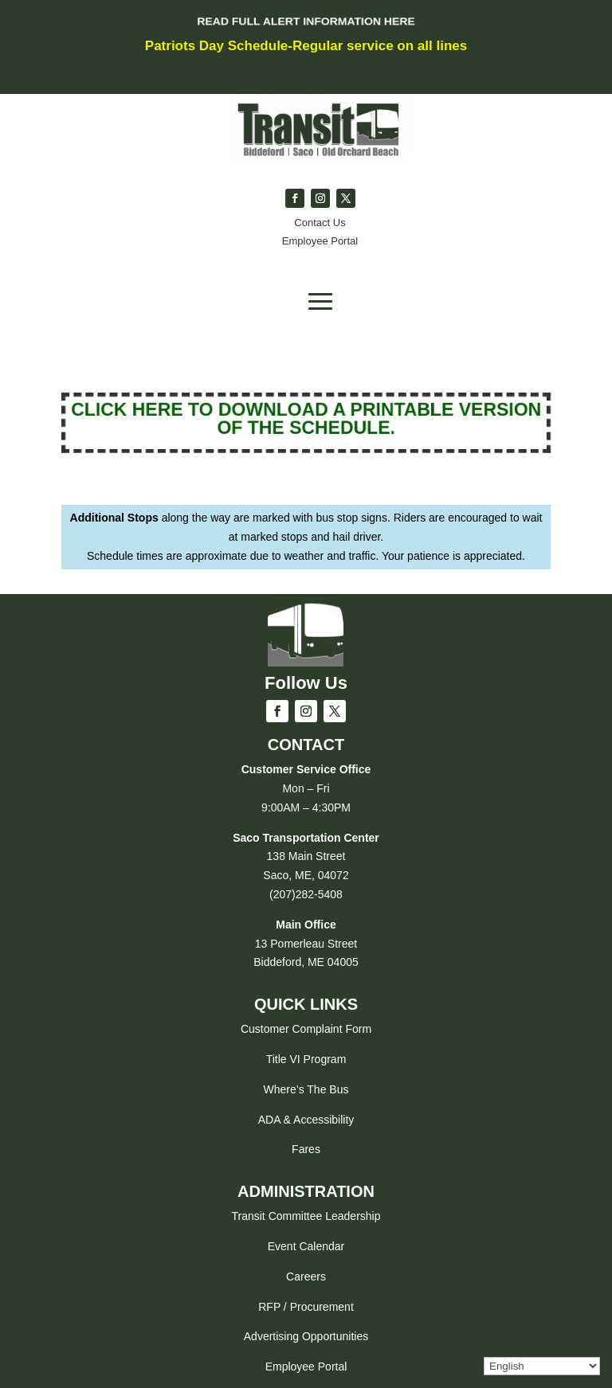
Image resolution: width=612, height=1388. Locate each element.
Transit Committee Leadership (305, 1216)
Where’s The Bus (306, 1089)
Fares (306, 1149)
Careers (306, 1276)
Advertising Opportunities (306, 1336)
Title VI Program (306, 1059)
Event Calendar (306, 1246)
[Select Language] (542, 1366)
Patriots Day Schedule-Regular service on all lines (306, 45)
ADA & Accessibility (306, 1119)
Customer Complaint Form (306, 1028)
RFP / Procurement (306, 1306)
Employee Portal (306, 1366)
